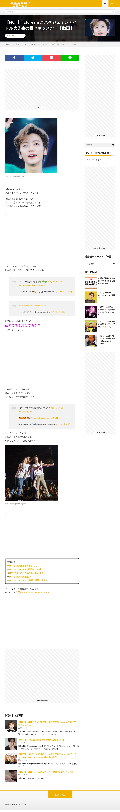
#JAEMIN (57, 283)
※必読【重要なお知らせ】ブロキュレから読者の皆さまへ (106, 282)
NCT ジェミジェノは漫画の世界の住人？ (28, 582)
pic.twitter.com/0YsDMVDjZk (32, 307)
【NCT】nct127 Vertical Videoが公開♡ (106, 297)
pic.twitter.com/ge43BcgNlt (46, 420)
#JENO (59, 410)
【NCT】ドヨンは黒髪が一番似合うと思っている (41, 741)
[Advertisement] (42, 89)
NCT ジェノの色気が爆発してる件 (25, 571)
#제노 (53, 410)
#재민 (49, 283)
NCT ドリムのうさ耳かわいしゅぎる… (27, 575)
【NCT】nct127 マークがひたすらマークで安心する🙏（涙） (106, 325)
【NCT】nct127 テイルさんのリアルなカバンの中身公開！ (46, 773)
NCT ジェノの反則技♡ (20, 578)
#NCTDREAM (25, 413)
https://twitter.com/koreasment (34, 594)
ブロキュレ (25, 806)
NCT (21, 37)
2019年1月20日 (64, 293)
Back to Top (60, 797)
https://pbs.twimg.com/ (18, 178)
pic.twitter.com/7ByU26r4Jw (32, 287)
